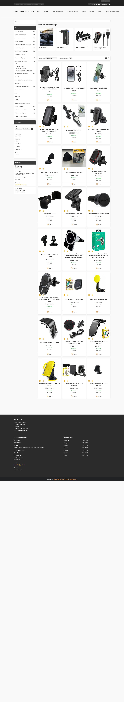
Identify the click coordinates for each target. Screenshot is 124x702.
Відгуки (100, 11)
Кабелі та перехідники (20, 113)
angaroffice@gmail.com (20, 184)
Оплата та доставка (58, 11)
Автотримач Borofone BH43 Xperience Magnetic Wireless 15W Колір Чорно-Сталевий (98, 255)
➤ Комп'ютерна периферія (21, 73)
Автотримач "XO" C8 (49, 213)
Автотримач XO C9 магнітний (74, 172)
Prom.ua (69, 478)
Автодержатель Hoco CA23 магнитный (98, 172)
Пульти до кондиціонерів (21, 116)
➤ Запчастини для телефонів (22, 86)
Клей (16, 93)
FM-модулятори (61, 47)
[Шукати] (34, 22)
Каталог (46, 11)
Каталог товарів (19, 31)
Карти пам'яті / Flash (20, 54)
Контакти (92, 11)
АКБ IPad (17, 100)
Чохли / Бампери (19, 41)
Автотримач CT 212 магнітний (74, 299)
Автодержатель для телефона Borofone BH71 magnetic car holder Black (49, 299)
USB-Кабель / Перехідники (21, 51)
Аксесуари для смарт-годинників (23, 44)
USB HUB (17, 76)
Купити (50, 100)
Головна (38, 11)
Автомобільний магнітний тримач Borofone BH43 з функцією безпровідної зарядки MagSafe (74, 255)
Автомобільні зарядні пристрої (24, 70)
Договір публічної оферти (112, 11)
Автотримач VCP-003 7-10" (74, 130)
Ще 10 (17, 155)
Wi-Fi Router (18, 83)
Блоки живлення (19, 90)
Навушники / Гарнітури (20, 57)
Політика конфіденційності (21, 428)
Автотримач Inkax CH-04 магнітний (99, 213)
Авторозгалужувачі (81, 47)
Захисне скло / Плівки (20, 38)
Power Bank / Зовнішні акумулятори (23, 80)
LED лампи (17, 96)
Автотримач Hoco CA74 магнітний (49, 342)
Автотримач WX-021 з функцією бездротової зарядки (74, 342)
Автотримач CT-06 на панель (49, 172)
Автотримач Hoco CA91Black (98, 88)
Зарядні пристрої (19, 48)
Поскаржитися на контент (59, 479)
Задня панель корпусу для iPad (22, 103)
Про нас (84, 11)
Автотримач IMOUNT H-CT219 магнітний (98, 342)
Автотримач (42, 47)
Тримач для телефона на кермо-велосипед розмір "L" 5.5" (49, 130)
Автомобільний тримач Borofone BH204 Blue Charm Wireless (49, 88)
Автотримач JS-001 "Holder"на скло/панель (98, 130)
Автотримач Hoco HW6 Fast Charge (74, 88)
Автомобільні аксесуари (21, 61)
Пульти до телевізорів (20, 34)
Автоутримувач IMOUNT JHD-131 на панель (49, 384)
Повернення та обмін (72, 11)
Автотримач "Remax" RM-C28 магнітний (49, 255)
